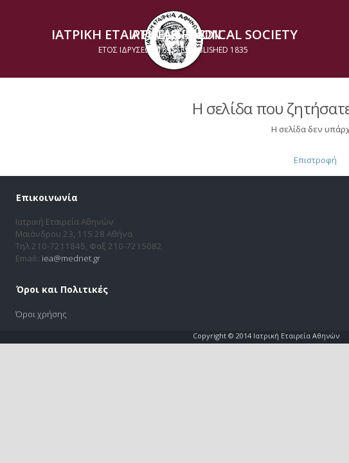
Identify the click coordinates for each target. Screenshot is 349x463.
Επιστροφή (315, 160)
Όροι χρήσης (41, 314)
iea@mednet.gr (71, 258)
